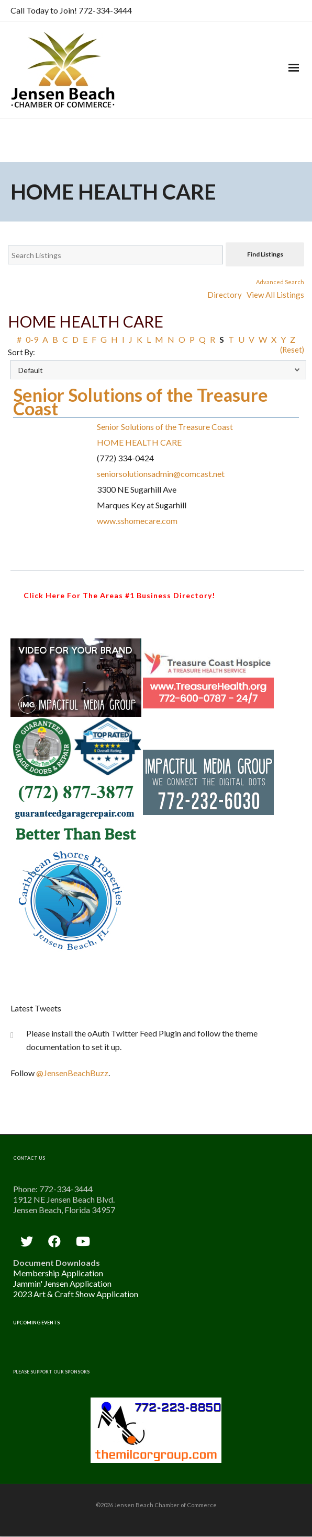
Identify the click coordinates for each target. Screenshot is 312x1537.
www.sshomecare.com (137, 521)
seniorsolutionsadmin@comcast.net (161, 474)
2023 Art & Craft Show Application (75, 1294)
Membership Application (58, 1273)
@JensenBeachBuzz (72, 1073)
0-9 (32, 339)
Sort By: (21, 352)
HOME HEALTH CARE (139, 442)
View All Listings (275, 294)
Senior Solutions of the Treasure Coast (140, 401)
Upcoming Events (36, 1322)
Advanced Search (280, 281)
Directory (224, 294)
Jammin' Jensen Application (62, 1283)
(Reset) (292, 349)
